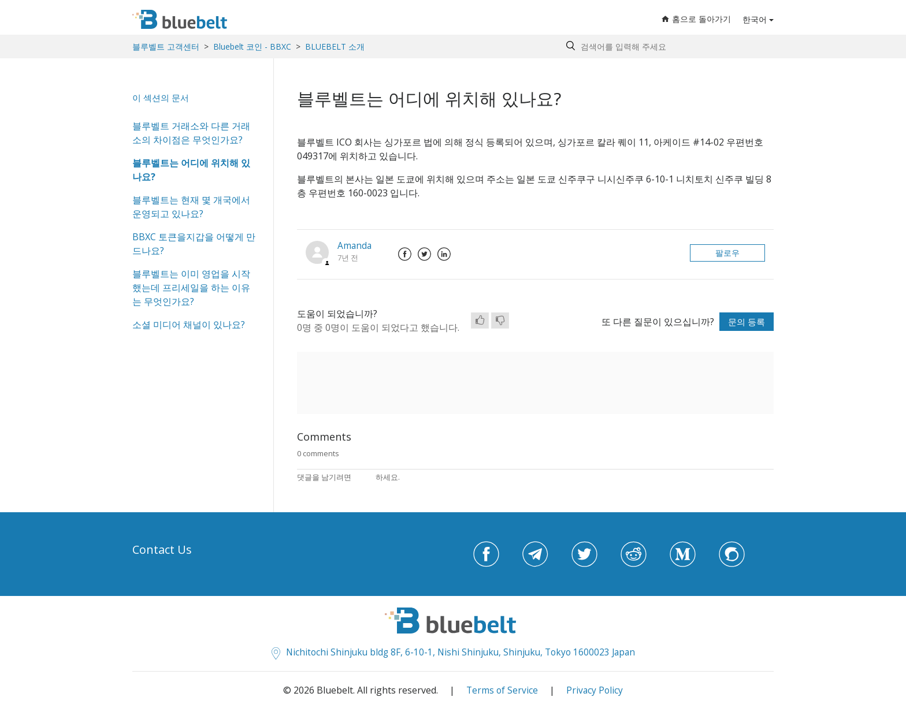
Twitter (425, 254)
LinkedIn (445, 254)
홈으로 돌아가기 (696, 19)
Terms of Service (501, 689)
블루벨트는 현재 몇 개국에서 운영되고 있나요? (191, 206)
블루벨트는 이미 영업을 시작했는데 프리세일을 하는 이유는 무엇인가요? (191, 287)
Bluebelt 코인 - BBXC (253, 46)
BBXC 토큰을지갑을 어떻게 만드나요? (193, 243)
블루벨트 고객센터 (165, 46)
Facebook (406, 254)
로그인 (364, 477)
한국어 (754, 19)
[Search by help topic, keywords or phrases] (667, 46)
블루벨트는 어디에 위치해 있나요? (191, 169)
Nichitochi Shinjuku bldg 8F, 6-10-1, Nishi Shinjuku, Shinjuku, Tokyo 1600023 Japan (453, 652)
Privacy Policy (595, 689)
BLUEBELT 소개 (335, 46)
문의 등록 (745, 321)
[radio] (480, 320)
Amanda (355, 245)
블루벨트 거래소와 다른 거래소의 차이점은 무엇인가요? (191, 133)
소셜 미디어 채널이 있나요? (188, 324)
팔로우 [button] (727, 252)
